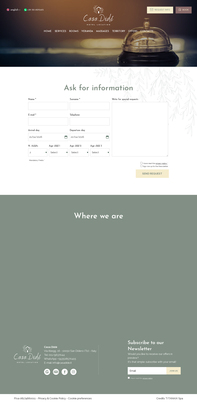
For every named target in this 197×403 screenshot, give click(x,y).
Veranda (87, 31)
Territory (118, 31)
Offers (132, 31)
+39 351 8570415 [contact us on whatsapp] (34, 10)
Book (184, 9)
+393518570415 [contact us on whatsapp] (67, 358)
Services (60, 31)
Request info (160, 9)
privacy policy (161, 163)
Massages (102, 31)
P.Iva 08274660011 (25, 398)
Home (48, 31)
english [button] (13, 11)
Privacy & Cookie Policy (52, 398)
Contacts (146, 31)
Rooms (73, 31)
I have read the (141, 378)
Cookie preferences (80, 398)
